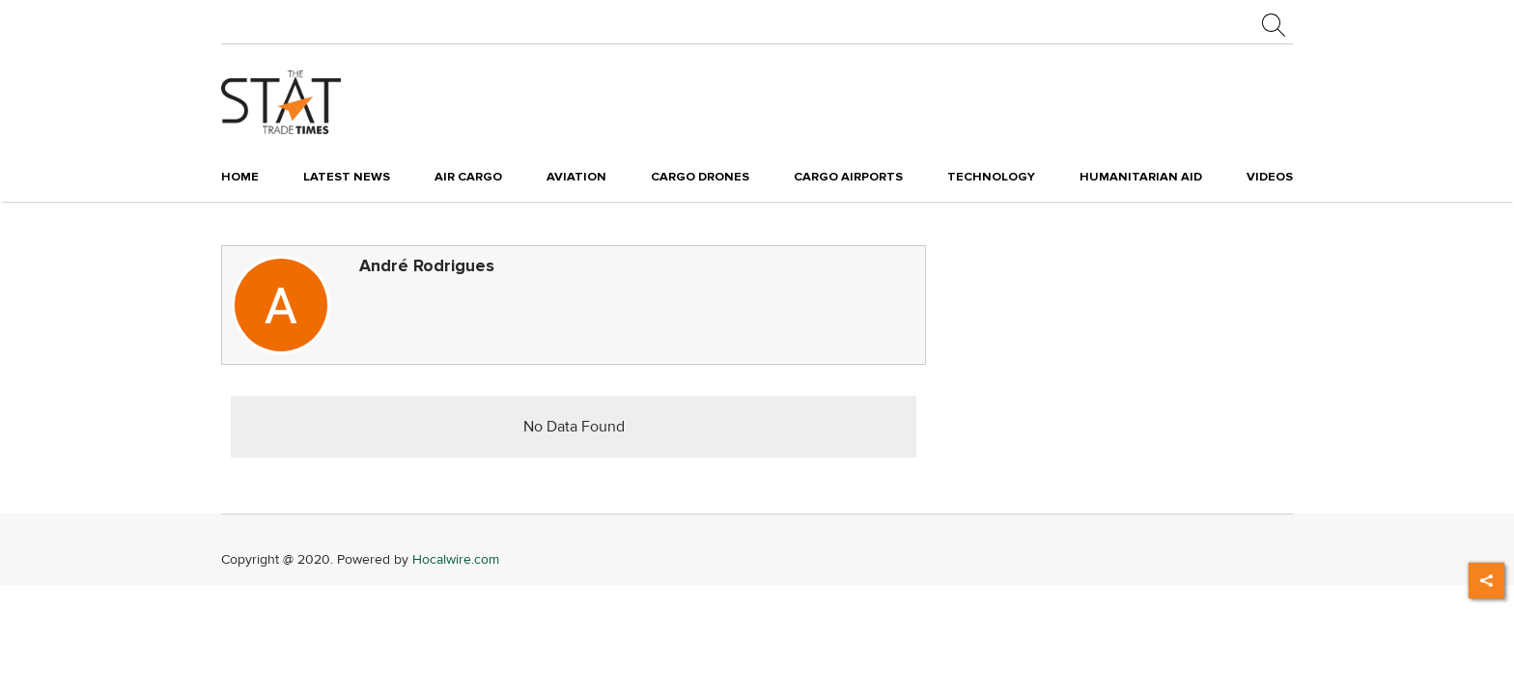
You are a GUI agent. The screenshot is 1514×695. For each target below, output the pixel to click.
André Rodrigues (426, 266)
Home (240, 176)
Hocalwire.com (455, 559)
